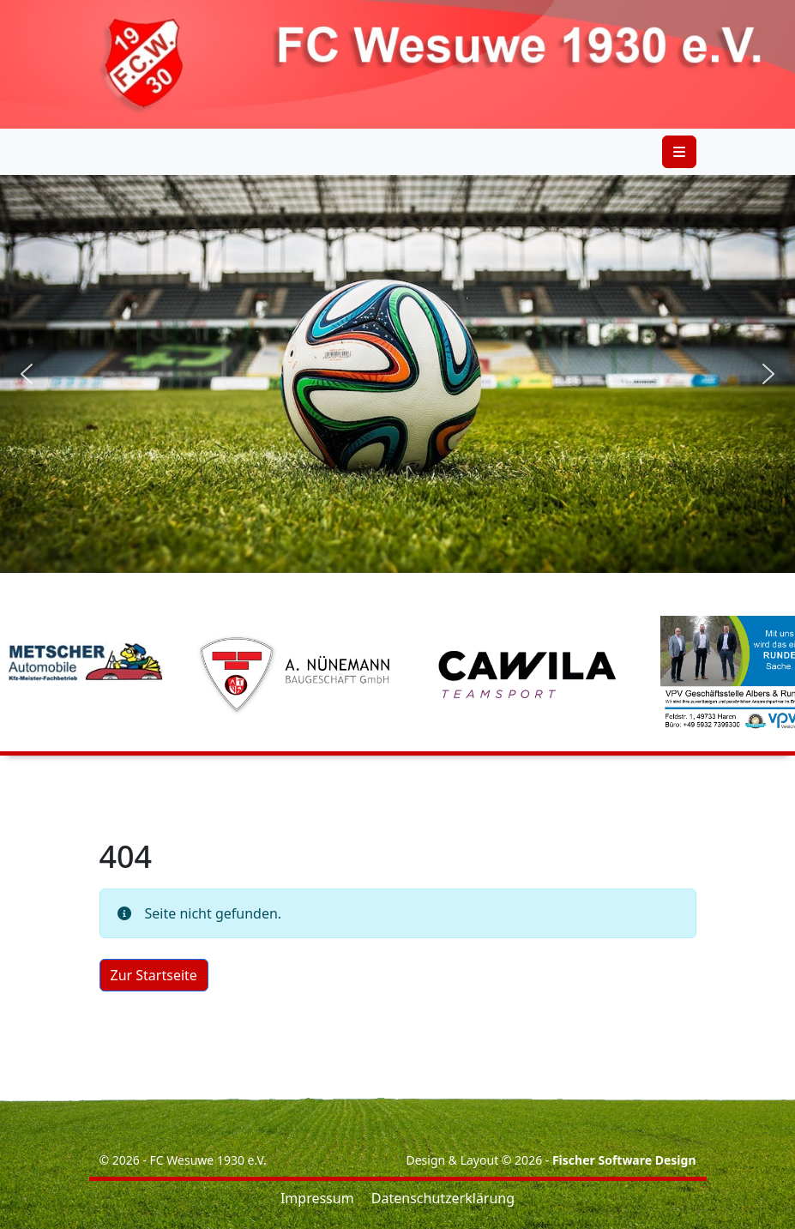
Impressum (317, 1198)
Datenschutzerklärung (443, 1198)
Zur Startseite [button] (154, 975)
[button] (26, 374)
